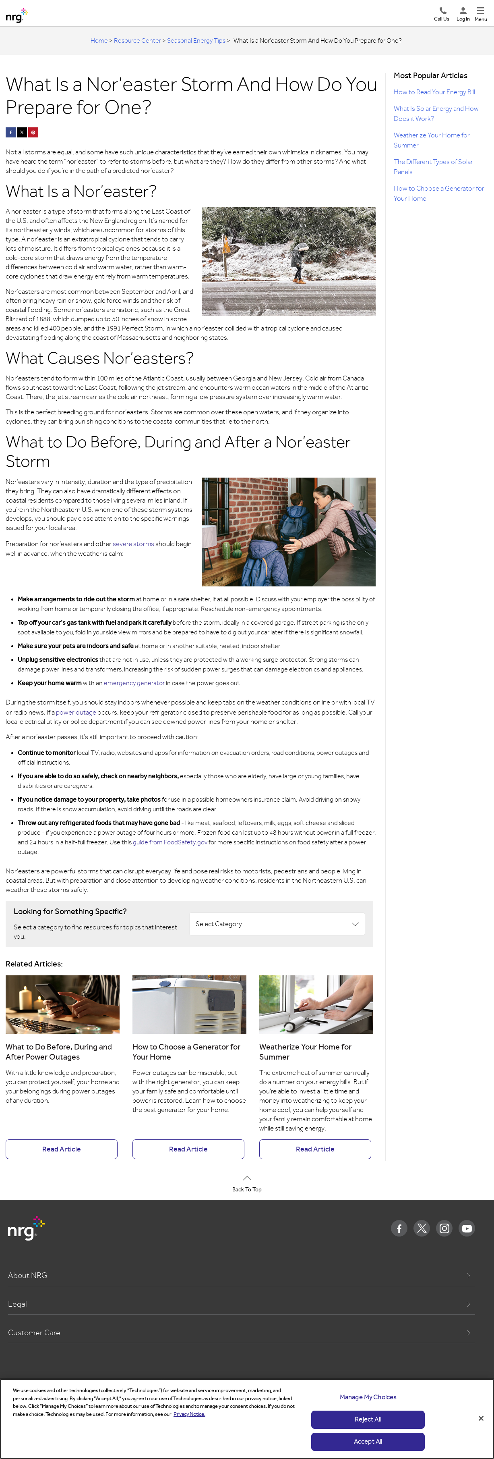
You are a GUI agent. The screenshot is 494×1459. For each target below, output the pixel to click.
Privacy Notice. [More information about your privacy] (189, 1414)
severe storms (133, 544)
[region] (247, 1419)
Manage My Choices (368, 1397)
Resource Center (137, 40)
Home (99, 40)
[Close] (481, 1418)
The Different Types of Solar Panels (433, 167)
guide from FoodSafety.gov (170, 842)
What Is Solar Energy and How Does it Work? (436, 114)
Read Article (61, 1149)
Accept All (368, 1441)
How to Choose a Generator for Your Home (439, 194)
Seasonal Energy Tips (196, 40)
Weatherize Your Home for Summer (432, 140)
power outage (76, 712)
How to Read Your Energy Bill (434, 92)
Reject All (368, 1419)
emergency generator (134, 683)
